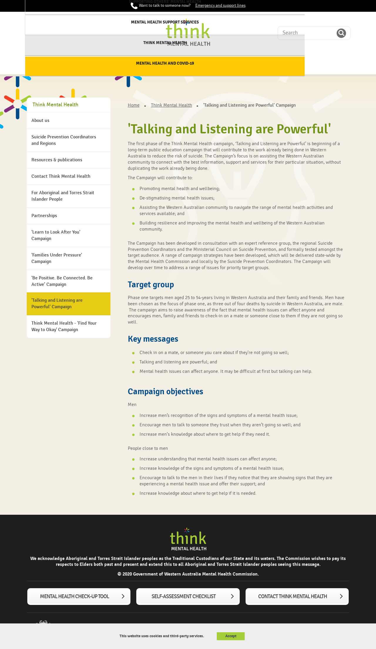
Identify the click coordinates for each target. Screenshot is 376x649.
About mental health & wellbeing (82, 64)
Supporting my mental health (131, 64)
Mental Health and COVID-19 (327, 64)
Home (41, 61)
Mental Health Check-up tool (74, 596)
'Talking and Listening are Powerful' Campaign (57, 304)
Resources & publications (56, 160)
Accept (230, 636)
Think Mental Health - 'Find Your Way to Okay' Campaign (64, 327)
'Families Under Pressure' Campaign (56, 258)
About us (40, 120)
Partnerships (44, 216)
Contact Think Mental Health (60, 176)
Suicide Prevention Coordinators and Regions (63, 140)
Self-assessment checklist (184, 596)
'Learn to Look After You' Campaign (55, 235)
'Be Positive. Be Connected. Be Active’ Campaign (62, 281)
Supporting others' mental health (180, 64)
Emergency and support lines (220, 5)
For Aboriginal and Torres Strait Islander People (62, 196)
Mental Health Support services (229, 64)
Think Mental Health (278, 61)
